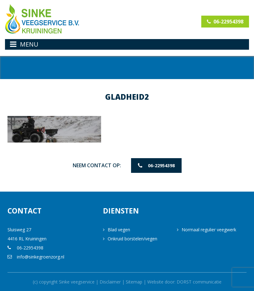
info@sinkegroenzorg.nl (40, 257)
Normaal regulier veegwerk (209, 230)
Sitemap (134, 282)
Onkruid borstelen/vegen (132, 239)
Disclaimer (110, 282)
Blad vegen (119, 230)
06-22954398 (225, 21)
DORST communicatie (199, 282)
